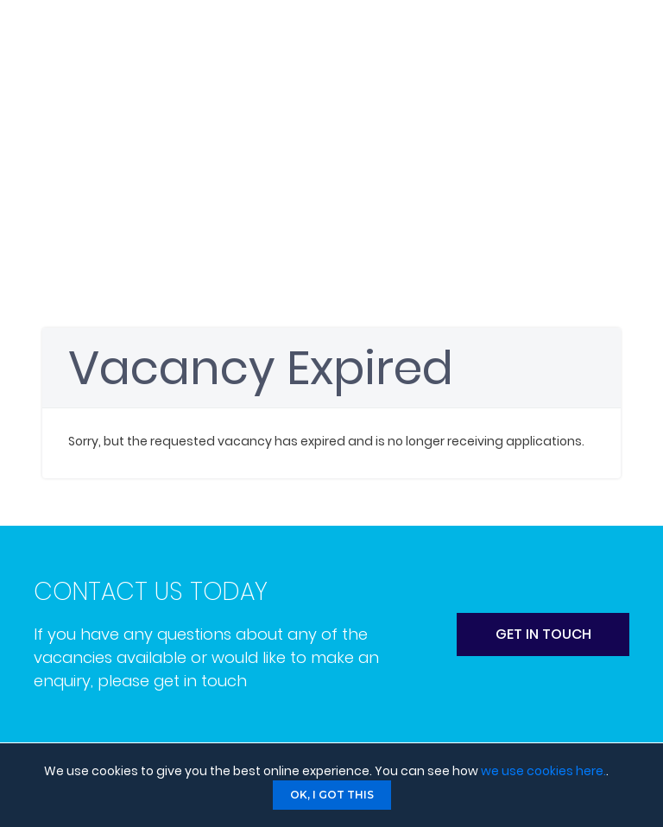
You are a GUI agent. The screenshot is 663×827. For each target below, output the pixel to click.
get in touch (543, 634)
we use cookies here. (543, 771)
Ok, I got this (332, 794)
